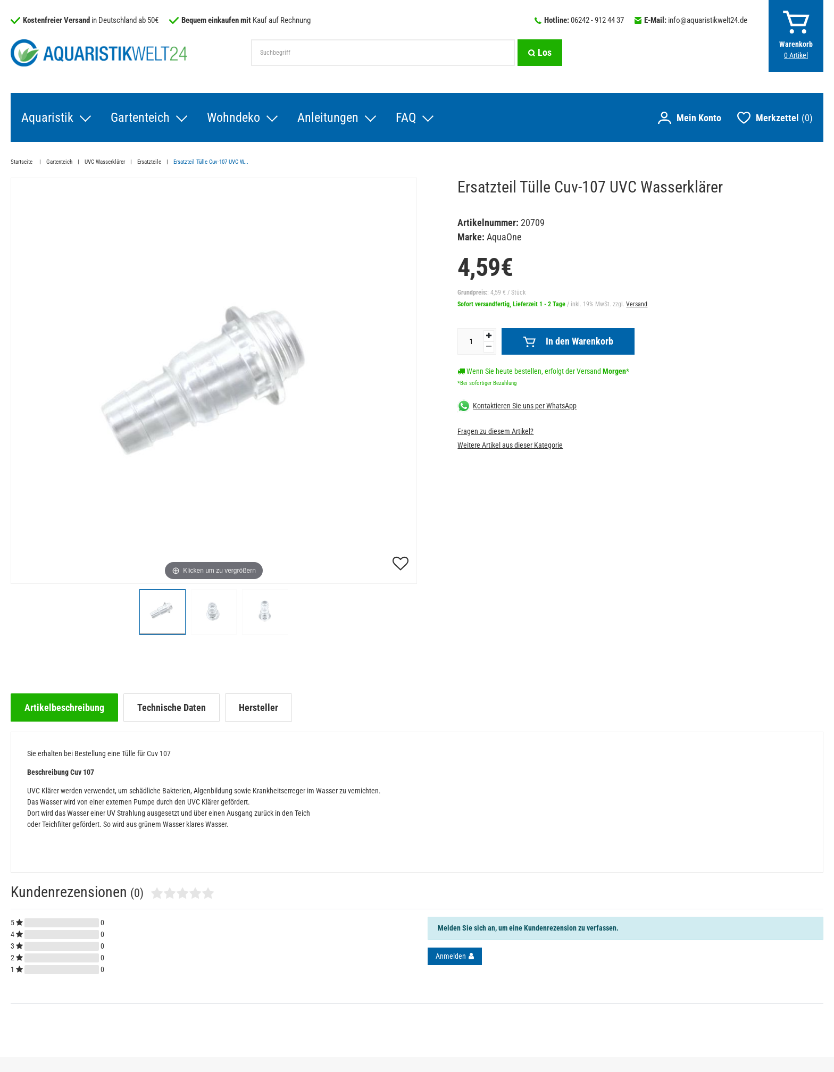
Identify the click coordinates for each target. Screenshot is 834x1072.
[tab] (64, 707)
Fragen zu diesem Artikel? (495, 431)
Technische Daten (171, 707)
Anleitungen (327, 117)
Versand (636, 304)
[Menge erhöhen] (488, 335)
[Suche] (540, 52)
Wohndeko (233, 117)
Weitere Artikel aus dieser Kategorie (510, 445)
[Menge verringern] (488, 347)
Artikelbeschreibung (64, 707)
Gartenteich (140, 117)
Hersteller (258, 707)
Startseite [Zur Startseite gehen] (22, 161)
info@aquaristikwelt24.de (707, 20)
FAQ (406, 117)
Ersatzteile (149, 161)
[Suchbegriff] (383, 52)
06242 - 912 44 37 (597, 20)
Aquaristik (47, 117)
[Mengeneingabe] (470, 341)
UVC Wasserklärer (105, 161)
